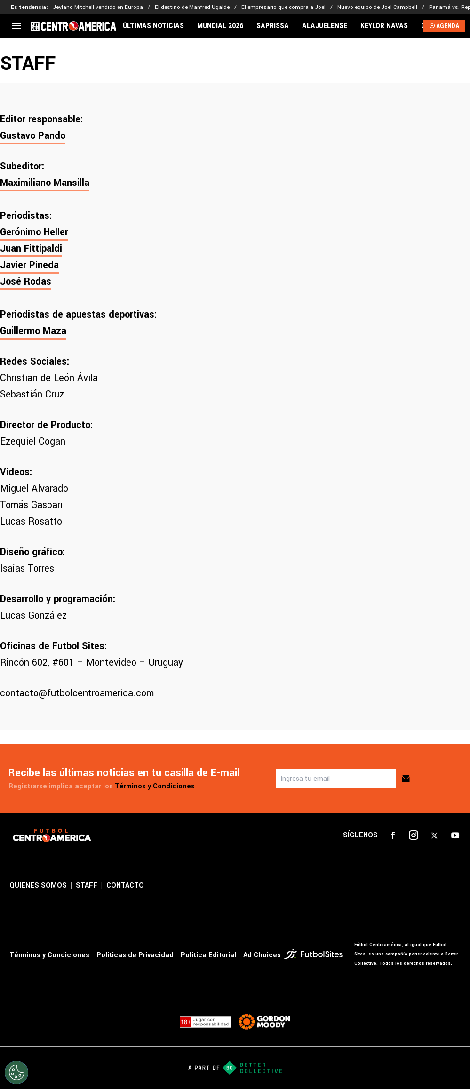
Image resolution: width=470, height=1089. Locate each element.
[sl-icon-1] (392, 835)
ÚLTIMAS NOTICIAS (153, 26)
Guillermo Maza (33, 331)
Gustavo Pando (32, 136)
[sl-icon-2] (413, 835)
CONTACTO (125, 885)
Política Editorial (208, 955)
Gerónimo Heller (34, 232)
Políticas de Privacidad (135, 955)
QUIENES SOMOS (38, 885)
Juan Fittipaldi (31, 248)
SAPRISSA (272, 26)
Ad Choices (262, 955)
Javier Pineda (29, 265)
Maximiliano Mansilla (44, 183)
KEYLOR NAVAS (384, 26)
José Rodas (25, 281)
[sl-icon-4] (455, 835)
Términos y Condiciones (155, 786)
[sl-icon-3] (434, 835)
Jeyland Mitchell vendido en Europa (98, 7)
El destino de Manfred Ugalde (192, 7)
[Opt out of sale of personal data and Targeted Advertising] (16, 1072)
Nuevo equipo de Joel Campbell (377, 7)
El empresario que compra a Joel (283, 7)
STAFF (86, 885)
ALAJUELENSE (324, 26)
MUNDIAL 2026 (220, 26)
